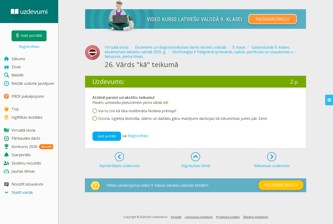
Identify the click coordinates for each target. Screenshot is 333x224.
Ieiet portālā (107, 136)
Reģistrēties (29, 46)
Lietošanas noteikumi (199, 217)
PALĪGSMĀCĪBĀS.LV (272, 19)
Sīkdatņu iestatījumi (255, 217)
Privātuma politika (228, 217)
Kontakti (176, 217)
